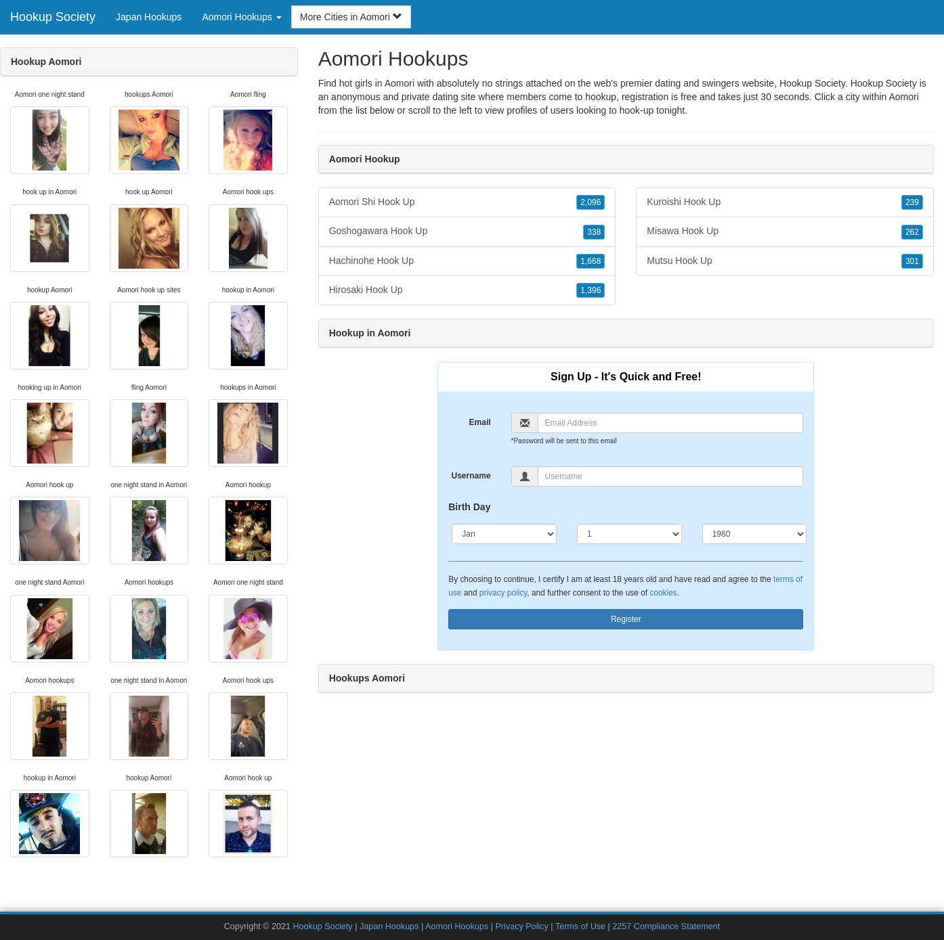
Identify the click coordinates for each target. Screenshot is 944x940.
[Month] (504, 534)
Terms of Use (580, 926)
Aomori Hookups (456, 926)
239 (912, 202)
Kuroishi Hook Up (785, 202)
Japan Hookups (148, 17)
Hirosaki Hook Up (467, 290)
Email (480, 422)
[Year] (754, 534)
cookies (663, 593)
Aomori (903, 96)
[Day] (629, 534)
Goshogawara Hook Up (467, 231)
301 (912, 261)
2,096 (590, 202)
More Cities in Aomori (351, 17)
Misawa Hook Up (785, 231)
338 (594, 232)
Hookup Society (52, 17)
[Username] (671, 476)
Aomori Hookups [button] (241, 17)
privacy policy (503, 593)
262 (912, 232)
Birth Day (469, 506)
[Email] (671, 423)
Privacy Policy (521, 926)
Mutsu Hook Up (785, 261)
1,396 (590, 290)
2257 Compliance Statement (666, 926)
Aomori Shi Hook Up (467, 202)
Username (471, 475)
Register (626, 619)
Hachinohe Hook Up (467, 261)
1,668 (590, 261)
